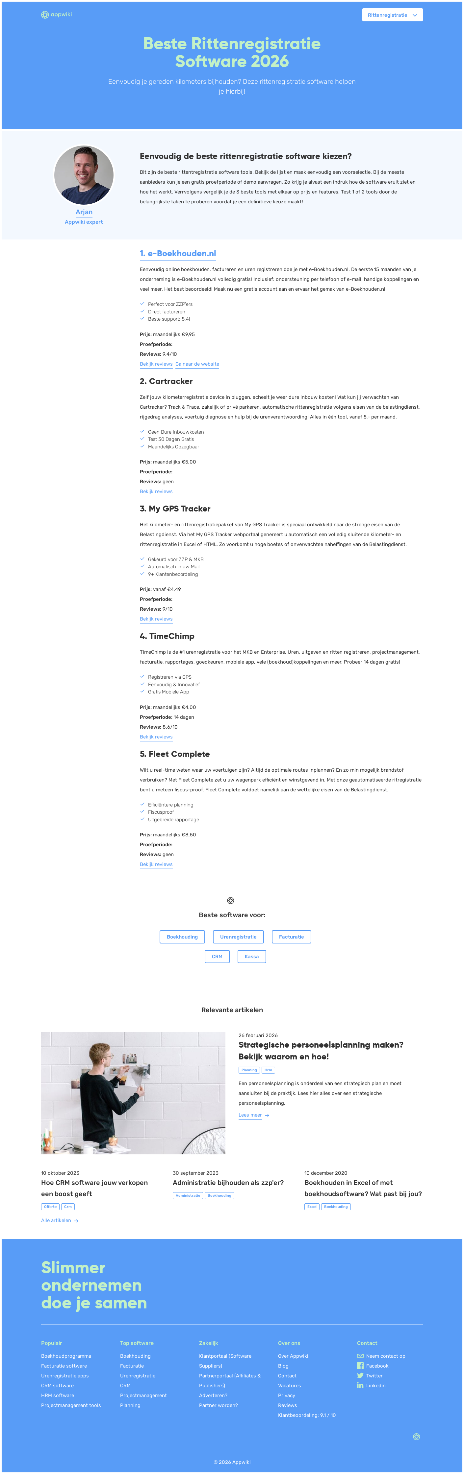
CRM (217, 957)
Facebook (377, 1366)
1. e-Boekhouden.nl (178, 253)
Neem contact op (385, 1356)
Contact (287, 1376)
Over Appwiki (293, 1356)
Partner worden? (218, 1405)
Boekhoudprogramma (66, 1356)
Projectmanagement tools (71, 1405)
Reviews (287, 1405)
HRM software (57, 1395)
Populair (51, 1343)
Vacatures (289, 1386)
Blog (283, 1366)
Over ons (289, 1343)
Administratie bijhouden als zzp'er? (228, 1183)
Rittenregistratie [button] (387, 15)
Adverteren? (213, 1395)
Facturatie (291, 937)
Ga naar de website (197, 364)
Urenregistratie (238, 937)
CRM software (57, 1386)
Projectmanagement (143, 1395)
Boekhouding (182, 937)
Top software (137, 1343)
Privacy (286, 1395)
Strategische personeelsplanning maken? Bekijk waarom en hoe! (321, 1050)
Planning (130, 1405)
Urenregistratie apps (65, 1376)
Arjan (84, 212)
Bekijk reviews (156, 364)
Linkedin (376, 1386)
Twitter (374, 1376)
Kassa (252, 957)
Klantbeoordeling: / (307, 1415)
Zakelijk (208, 1343)
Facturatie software (64, 1366)
